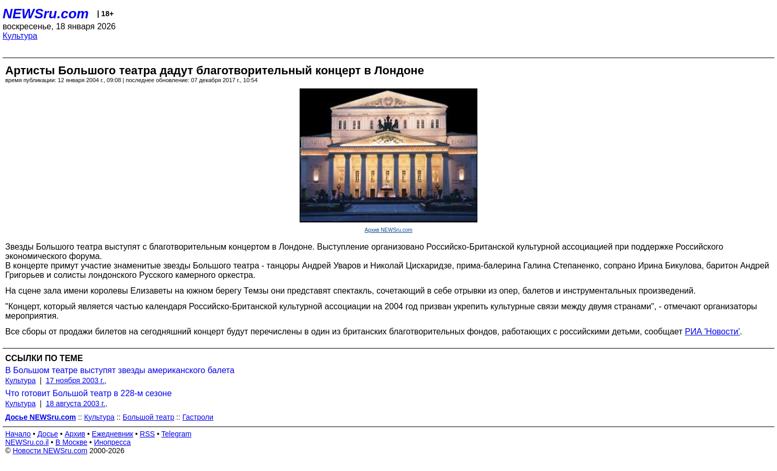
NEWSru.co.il (27, 442)
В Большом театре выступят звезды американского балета (119, 370)
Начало (18, 434)
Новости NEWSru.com (50, 450)
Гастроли (197, 417)
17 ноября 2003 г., (75, 380)
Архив (75, 434)
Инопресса (112, 442)
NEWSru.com (46, 13)
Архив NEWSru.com (388, 230)
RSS (147, 434)
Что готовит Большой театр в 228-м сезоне (88, 393)
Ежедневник (112, 434)
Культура (20, 35)
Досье (47, 434)
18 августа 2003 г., (76, 403)
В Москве (71, 442)
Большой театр (149, 417)
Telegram (177, 434)
